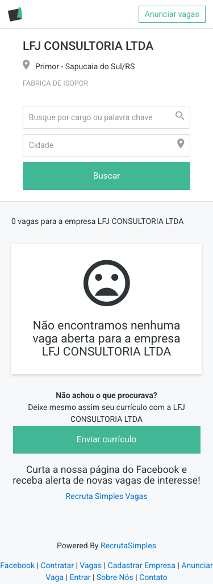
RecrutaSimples (128, 546)
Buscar (106, 176)
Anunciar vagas (172, 14)
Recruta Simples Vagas (107, 496)
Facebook (17, 565)
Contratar (56, 565)
